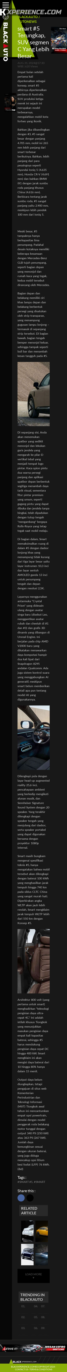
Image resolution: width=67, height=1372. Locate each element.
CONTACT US (21, 1369)
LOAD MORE (33, 1275)
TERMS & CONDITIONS (40, 1369)
